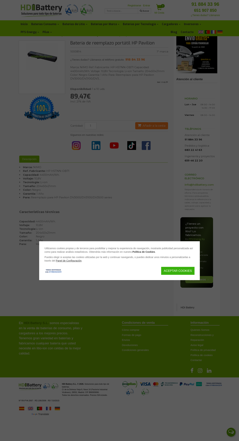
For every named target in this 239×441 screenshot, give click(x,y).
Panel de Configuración (69, 260)
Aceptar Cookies (178, 271)
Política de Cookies (143, 251)
